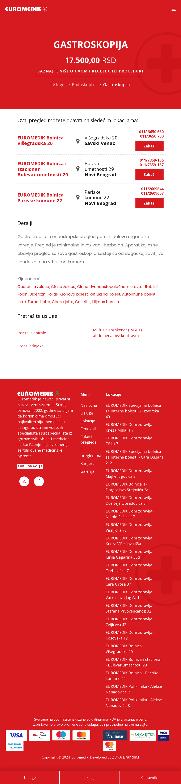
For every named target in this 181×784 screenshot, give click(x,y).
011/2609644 (152, 189)
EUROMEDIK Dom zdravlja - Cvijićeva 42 (130, 621)
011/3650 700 (152, 136)
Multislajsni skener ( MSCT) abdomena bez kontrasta (117, 332)
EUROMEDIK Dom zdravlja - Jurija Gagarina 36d (130, 554)
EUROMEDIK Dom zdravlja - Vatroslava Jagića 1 (130, 594)
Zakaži (149, 146)
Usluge (30, 777)
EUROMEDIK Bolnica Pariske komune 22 (40, 197)
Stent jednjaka (30, 345)
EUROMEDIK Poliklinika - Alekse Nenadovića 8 (134, 702)
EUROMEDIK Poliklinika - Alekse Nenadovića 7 (134, 689)
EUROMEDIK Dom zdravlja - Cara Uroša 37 (130, 581)
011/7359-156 (152, 160)
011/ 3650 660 (151, 132)
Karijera (87, 463)
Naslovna (88, 405)
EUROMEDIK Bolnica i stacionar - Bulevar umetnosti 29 (134, 662)
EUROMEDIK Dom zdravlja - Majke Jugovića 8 (130, 473)
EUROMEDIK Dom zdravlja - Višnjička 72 (130, 527)
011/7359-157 (152, 165)
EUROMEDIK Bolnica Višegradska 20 (40, 140)
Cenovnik (149, 777)
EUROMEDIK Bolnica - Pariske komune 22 (132, 675)
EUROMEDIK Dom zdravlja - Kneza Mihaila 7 (130, 427)
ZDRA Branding (125, 757)
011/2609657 (152, 193)
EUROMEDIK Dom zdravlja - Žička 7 (130, 440)
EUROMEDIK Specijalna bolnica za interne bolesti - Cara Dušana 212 (135, 457)
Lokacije (89, 777)
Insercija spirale (31, 332)
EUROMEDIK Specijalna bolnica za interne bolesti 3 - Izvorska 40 (133, 411)
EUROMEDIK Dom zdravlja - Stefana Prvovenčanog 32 (130, 608)
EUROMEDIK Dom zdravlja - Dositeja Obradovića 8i (130, 500)
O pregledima (90, 452)
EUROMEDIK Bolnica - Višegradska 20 (125, 648)
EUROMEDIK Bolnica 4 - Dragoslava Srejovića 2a (127, 487)
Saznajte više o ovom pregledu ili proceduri (90, 71)
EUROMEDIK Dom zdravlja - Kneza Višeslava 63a (130, 540)
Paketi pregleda (88, 439)
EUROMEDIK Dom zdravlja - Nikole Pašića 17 (130, 513)
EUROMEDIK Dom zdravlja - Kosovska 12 (130, 635)
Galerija (87, 471)
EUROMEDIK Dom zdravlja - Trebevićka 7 (130, 567)
